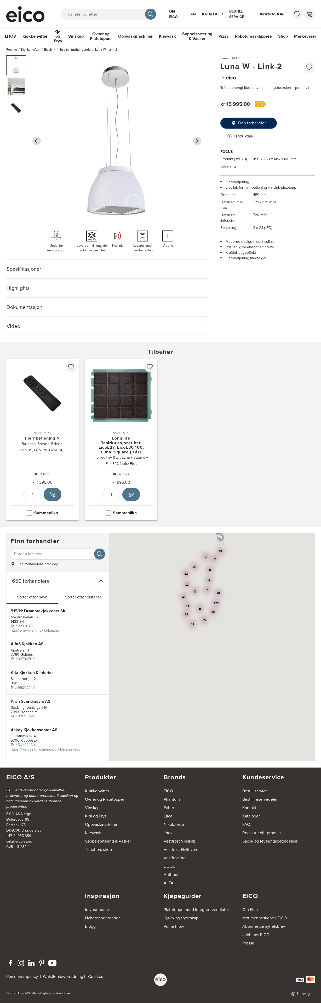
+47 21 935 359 (18, 836)
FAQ (192, 14)
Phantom (172, 799)
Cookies (95, 976)
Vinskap (76, 36)
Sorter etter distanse (83, 597)
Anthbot (171, 875)
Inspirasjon (272, 14)
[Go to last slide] (36, 141)
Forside (11, 49)
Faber (169, 808)
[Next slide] (197, 141)
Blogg (90, 926)
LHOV (10, 36)
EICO (168, 791)
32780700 (26, 659)
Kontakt (249, 808)
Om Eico (173, 14)
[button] (16, 65)
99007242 (26, 687)
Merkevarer (305, 36)
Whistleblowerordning (63, 976)
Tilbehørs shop (98, 849)
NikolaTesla (174, 824)
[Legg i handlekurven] (52, 495)
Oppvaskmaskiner (135, 36)
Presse (248, 943)
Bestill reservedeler (260, 799)
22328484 (26, 626)
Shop (283, 36)
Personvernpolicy (22, 976)
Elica (168, 816)
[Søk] (150, 14)
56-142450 (26, 745)
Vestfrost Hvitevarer (182, 849)
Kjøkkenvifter (35, 36)
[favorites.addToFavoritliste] (309, 67)
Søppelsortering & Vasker (197, 36)
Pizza (224, 36)
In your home (97, 910)
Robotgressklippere (253, 36)
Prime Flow (174, 926)
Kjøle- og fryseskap (181, 918)
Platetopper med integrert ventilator (196, 910)
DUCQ (169, 866)
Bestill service (236, 14)
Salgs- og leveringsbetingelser (269, 841)
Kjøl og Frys (58, 36)
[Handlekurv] (309, 14)
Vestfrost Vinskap (180, 841)
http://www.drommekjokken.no (35, 630)
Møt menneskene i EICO (264, 918)
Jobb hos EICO (256, 935)
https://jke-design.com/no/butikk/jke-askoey (45, 749)
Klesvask (167, 36)
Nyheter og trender (102, 918)
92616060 (26, 716)
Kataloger (212, 14)
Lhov (168, 833)
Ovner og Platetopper (101, 36)
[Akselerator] (26, 14)
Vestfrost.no (175, 858)
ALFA (169, 883)
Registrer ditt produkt (261, 833)
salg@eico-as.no (19, 841)
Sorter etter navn (32, 597)
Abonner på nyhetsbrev (263, 926)
